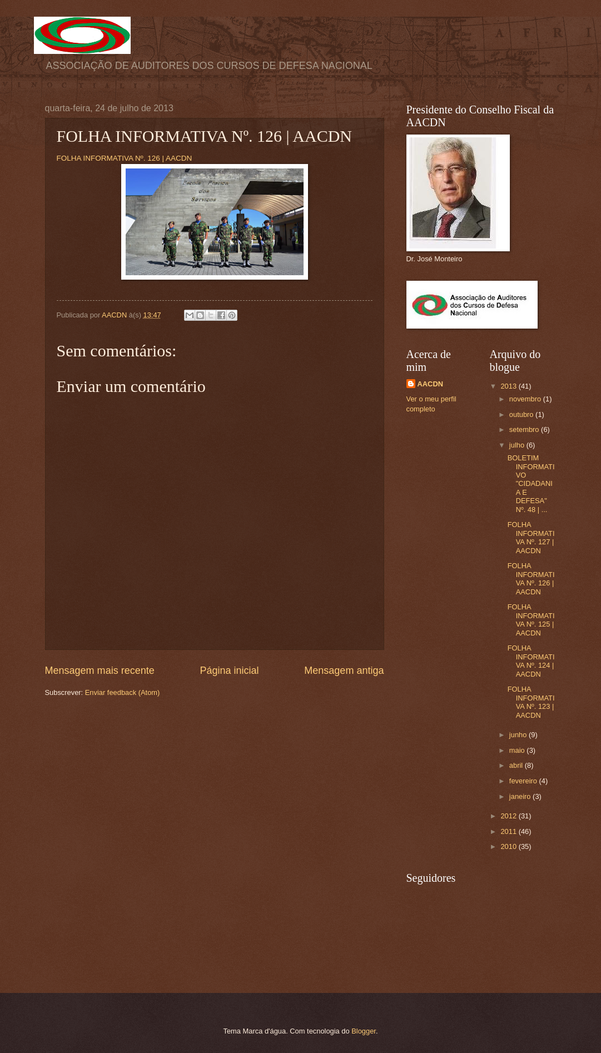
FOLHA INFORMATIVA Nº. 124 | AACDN (531, 661)
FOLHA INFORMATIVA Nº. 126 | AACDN (124, 158)
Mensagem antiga (344, 670)
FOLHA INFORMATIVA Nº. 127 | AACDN (531, 537)
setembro (525, 429)
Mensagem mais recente (100, 670)
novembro (526, 399)
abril (517, 765)
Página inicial (229, 670)
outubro (522, 414)
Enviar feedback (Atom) (122, 692)
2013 (509, 386)
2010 (509, 846)
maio (518, 750)
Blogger (363, 1031)
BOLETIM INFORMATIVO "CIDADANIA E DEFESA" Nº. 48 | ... (531, 484)
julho (518, 445)
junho (519, 735)
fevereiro (524, 781)
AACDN (431, 384)
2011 (509, 831)
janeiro (521, 796)
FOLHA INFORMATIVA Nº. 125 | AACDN (531, 620)
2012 (509, 816)
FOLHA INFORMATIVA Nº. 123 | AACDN (531, 702)
